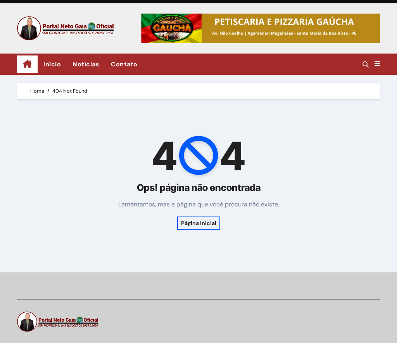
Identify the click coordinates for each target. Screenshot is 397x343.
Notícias (85, 64)
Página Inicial (198, 223)
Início (52, 64)
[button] (377, 64)
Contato (124, 64)
